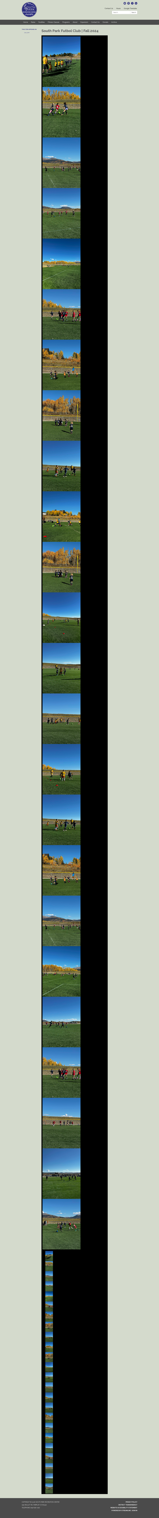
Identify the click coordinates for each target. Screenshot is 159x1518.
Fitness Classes (53, 22)
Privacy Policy (131, 1502)
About (75, 22)
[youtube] (125, 4)
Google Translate (130, 8)
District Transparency (127, 1505)
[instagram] (128, 4)
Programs (66, 22)
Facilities (41, 22)
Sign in (134, 1510)
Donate (105, 22)
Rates (33, 22)
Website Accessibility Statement (123, 1507)
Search (134, 12)
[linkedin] (136, 4)
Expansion (84, 22)
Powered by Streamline (121, 1510)
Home (25, 22)
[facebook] (132, 4)
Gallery (27, 32)
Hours (118, 8)
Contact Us (109, 8)
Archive (114, 22)
